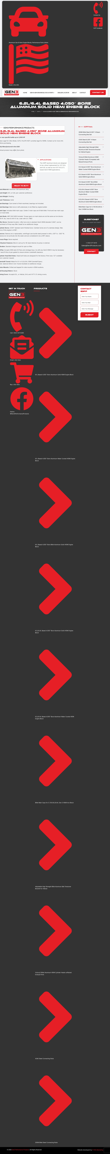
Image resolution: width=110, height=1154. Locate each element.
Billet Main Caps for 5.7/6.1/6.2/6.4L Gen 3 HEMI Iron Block (90, 208)
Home (32, 111)
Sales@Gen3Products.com (91, 245)
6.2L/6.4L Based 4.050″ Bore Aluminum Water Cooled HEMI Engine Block (88, 192)
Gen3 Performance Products (20, 1150)
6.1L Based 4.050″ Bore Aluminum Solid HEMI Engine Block (90, 176)
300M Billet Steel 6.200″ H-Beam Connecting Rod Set (89, 133)
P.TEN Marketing (97, 1150)
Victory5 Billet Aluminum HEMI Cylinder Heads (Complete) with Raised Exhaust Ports (89, 159)
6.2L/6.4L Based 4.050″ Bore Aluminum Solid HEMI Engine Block (90, 200)
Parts (38, 111)
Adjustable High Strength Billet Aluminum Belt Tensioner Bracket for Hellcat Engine (89, 149)
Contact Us (98, 92)
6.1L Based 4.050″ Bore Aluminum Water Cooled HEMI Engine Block (90, 168)
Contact (91, 251)
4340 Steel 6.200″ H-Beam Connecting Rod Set (87, 141)
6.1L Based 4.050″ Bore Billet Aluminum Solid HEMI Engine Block (90, 183)
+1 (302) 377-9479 (91, 243)
